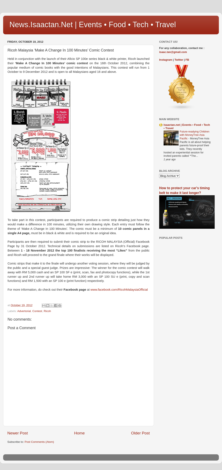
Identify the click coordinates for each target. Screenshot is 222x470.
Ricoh (47, 311)
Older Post (140, 433)
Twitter (178, 59)
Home (79, 433)
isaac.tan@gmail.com (173, 52)
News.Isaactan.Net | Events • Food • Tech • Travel (92, 24)
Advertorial (24, 311)
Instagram (165, 59)
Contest (37, 311)
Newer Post (17, 433)
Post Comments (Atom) (39, 441)
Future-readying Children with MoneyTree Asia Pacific (194, 135)
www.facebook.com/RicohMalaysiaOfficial (119, 289)
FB (187, 59)
